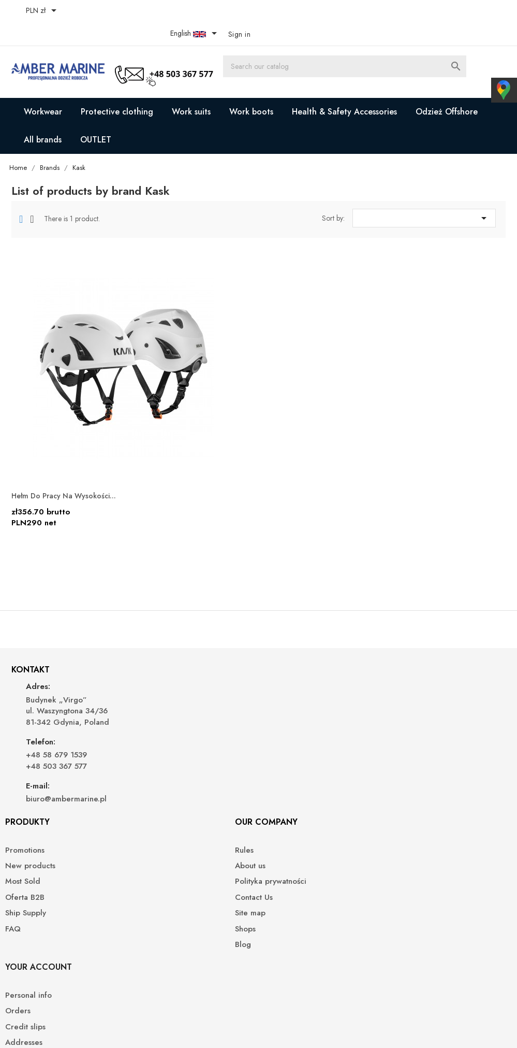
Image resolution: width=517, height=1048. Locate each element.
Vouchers (408, 753)
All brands (43, 117)
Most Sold (158, 721)
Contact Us (285, 737)
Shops (277, 769)
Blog (275, 784)
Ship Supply (161, 753)
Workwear (43, 89)
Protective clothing (117, 89)
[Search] (404, 49)
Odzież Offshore (447, 89)
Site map (282, 753)
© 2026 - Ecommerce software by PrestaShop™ (94, 1027)
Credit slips (412, 721)
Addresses (410, 737)
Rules (276, 690)
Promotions (160, 690)
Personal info (415, 690)
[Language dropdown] (446, 11)
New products (166, 705)
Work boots (251, 89)
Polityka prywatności (302, 721)
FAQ (148, 769)
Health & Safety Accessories (344, 89)
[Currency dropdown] (47, 11)
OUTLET (95, 117)
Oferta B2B (160, 737)
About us (282, 705)
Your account (425, 662)
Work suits (191, 89)
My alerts (408, 784)
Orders (404, 705)
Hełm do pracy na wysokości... (74, 435)
